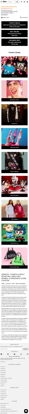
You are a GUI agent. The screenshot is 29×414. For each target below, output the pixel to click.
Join (25, 349)
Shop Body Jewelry (14, 99)
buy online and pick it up (8, 331)
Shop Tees (14, 76)
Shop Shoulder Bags (14, 267)
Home (2, 283)
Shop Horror (14, 123)
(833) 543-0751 (4, 14)
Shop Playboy (14, 219)
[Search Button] (17, 2)
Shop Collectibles (14, 195)
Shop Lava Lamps (14, 147)
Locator (8, 283)
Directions (6, 17)
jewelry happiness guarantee (7, 324)
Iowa (13, 283)
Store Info (25, 17)
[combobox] (11, 2)
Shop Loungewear (14, 171)
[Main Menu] (1, 2)
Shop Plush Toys (14, 243)
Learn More (3, 361)
